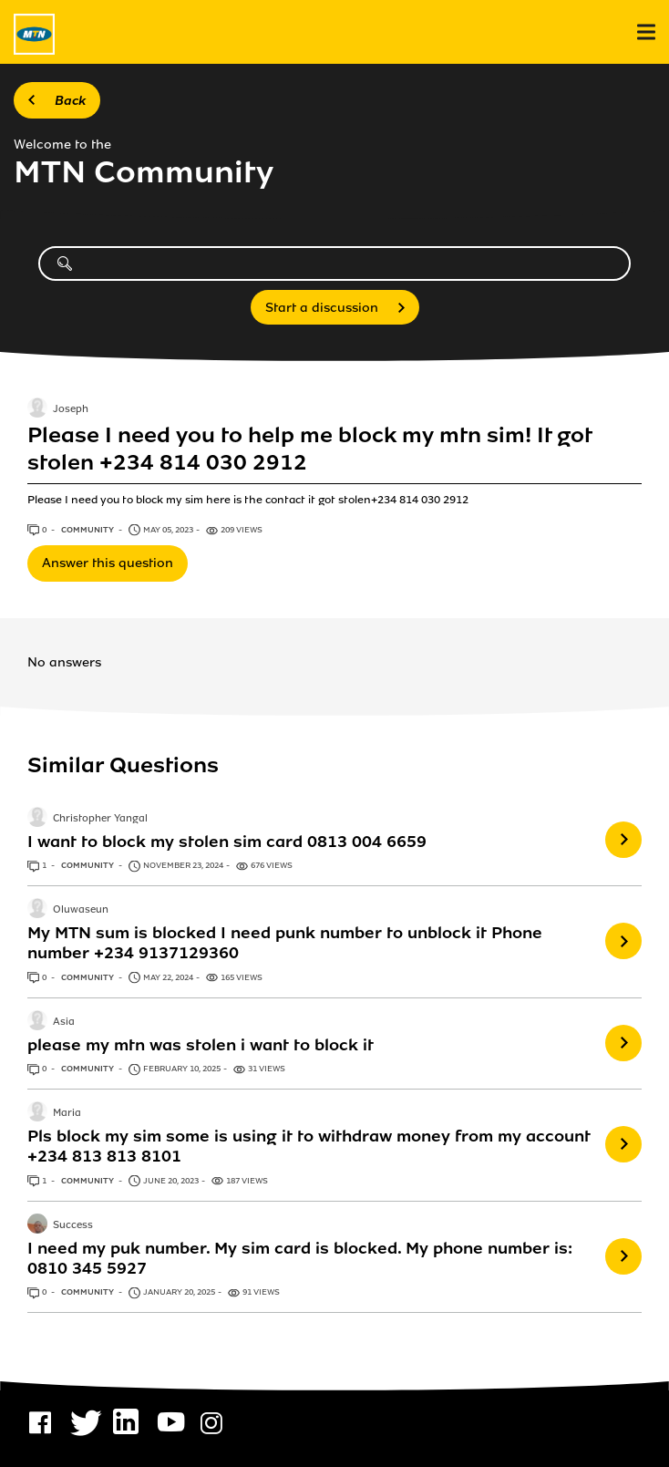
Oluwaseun (80, 910)
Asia (64, 1022)
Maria (67, 1114)
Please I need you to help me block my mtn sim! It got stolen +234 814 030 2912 (309, 449)
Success (73, 1225)
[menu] (646, 32)
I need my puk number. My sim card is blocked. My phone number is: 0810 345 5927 (299, 1258)
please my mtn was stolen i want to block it (200, 1045)
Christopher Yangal (100, 818)
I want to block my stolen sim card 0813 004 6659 (227, 841)
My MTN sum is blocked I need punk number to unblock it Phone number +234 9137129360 (284, 943)
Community (88, 529)
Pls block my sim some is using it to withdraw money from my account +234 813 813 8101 (309, 1146)
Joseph (70, 409)
